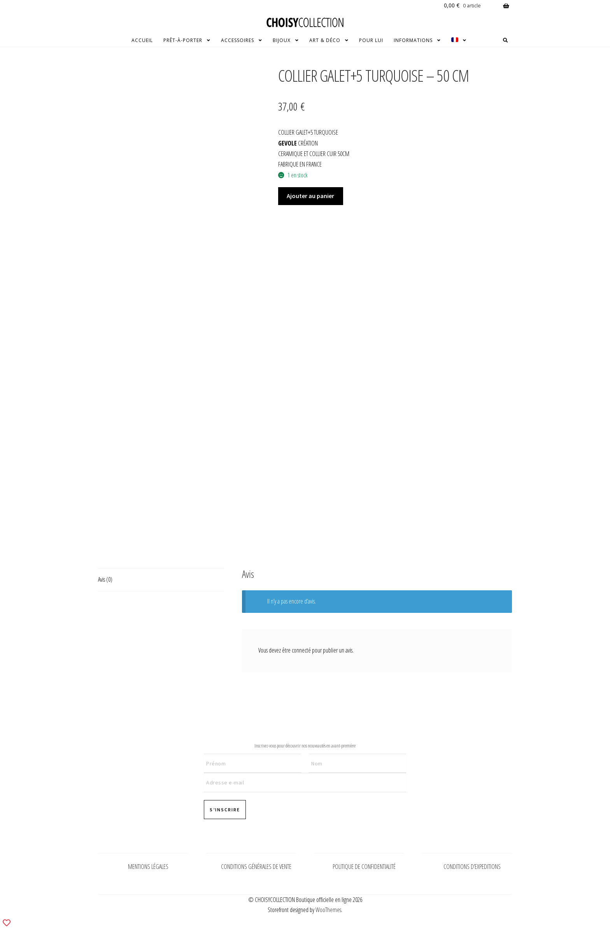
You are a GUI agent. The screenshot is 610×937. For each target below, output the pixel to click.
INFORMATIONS (413, 40)
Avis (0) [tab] (105, 579)
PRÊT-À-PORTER (182, 40)
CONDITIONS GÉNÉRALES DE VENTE (256, 866)
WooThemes (328, 909)
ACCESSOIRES (237, 40)
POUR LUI (371, 40)
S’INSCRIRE (225, 809)
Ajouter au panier (310, 196)
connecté (301, 650)
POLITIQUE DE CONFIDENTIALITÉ (364, 866)
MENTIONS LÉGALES (148, 866)
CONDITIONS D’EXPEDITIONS (472, 866)
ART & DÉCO (324, 40)
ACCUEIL (142, 40)
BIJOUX (282, 40)
